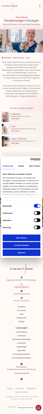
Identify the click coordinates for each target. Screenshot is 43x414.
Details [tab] (21, 166)
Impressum (20, 388)
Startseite (7, 58)
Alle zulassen (21, 238)
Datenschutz (31, 388)
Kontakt (10, 388)
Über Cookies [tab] (34, 166)
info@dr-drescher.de (21, 294)
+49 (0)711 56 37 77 (21, 287)
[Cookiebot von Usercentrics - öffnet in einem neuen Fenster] (30, 159)
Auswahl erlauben (21, 245)
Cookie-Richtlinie (21, 392)
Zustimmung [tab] (8, 166)
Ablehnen (21, 253)
